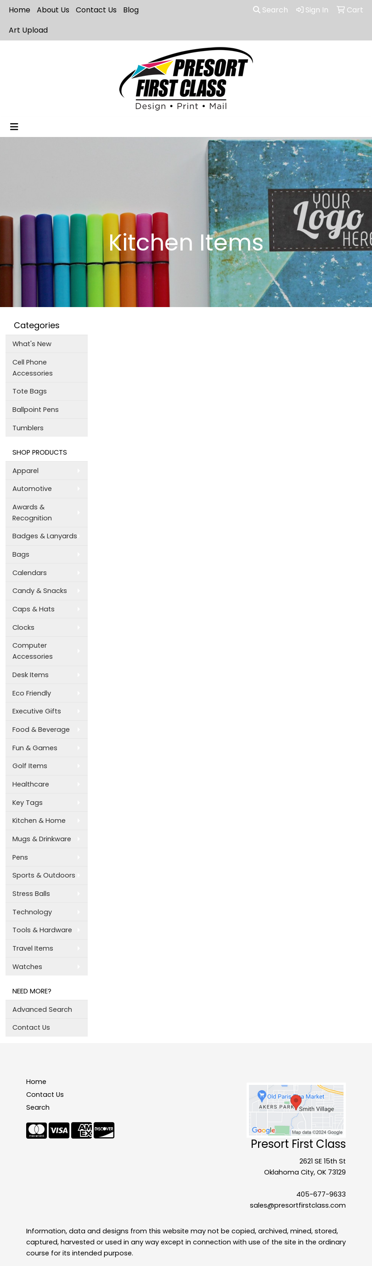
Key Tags (27, 802)
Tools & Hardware (42, 930)
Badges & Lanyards (44, 536)
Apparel (25, 470)
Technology (32, 912)
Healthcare (30, 784)
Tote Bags (29, 391)
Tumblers (28, 428)
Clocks (23, 627)
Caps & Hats (33, 609)
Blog (131, 10)
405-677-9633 (321, 1194)
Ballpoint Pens (35, 409)
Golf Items (29, 765)
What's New (31, 343)
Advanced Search (42, 1009)
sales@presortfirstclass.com (298, 1205)
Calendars (29, 572)
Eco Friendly (31, 693)
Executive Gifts (36, 711)
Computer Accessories (32, 651)
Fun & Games (34, 748)
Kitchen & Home (39, 820)
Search (270, 10)
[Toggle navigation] (14, 126)
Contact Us (96, 10)
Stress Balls (31, 893)
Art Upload (28, 30)
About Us (53, 10)
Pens (20, 857)
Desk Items (30, 674)
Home (19, 10)
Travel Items (32, 948)
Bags (20, 554)
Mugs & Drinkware (41, 839)
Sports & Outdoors (43, 875)
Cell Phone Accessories (32, 368)
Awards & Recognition (32, 512)
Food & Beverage (41, 729)
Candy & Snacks (39, 590)
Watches (27, 966)
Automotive (32, 488)
